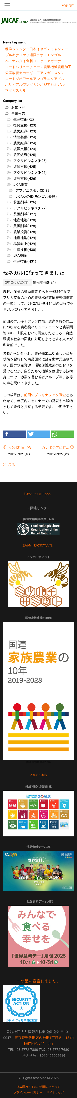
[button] (14, 434)
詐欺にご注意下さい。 (38, 493)
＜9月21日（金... (21, 447)
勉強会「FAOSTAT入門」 (38, 545)
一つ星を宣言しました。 (38, 981)
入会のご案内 (38, 775)
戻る (11, 465)
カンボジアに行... (55, 447)
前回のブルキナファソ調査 (45, 395)
